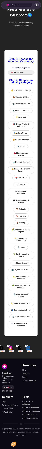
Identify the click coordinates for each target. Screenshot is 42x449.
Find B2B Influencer (29, 415)
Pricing (25, 377)
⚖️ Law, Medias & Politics (20, 295)
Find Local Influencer (30, 418)
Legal (4, 401)
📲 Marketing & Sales (21, 104)
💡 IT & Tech (21, 117)
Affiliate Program (29, 380)
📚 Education (21, 178)
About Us (25, 373)
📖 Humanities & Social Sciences (21, 325)
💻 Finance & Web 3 (20, 110)
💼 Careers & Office (21, 97)
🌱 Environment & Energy (21, 255)
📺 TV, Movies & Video (20, 270)
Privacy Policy (7, 408)
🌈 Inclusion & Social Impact (21, 230)
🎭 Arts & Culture (21, 133)
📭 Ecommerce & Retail (21, 310)
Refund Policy (7, 412)
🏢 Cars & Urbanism (21, 317)
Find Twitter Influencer (31, 411)
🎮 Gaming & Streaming (21, 192)
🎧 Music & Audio (21, 263)
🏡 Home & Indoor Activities (21, 278)
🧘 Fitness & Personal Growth (21, 170)
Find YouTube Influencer (27, 402)
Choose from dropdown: (21, 68)
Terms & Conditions (10, 405)
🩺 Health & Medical (20, 162)
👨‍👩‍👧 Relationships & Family (21, 201)
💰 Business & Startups (21, 90)
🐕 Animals (21, 209)
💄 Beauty (21, 223)
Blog (24, 370)
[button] (19, 5)
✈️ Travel (21, 146)
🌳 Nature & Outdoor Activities (21, 286)
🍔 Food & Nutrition (21, 140)
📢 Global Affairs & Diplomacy (21, 125)
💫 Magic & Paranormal (21, 303)
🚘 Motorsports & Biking (21, 154)
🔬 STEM (21, 247)
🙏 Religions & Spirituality (21, 239)
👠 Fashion (21, 216)
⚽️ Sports (21, 184)
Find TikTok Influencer (30, 408)
